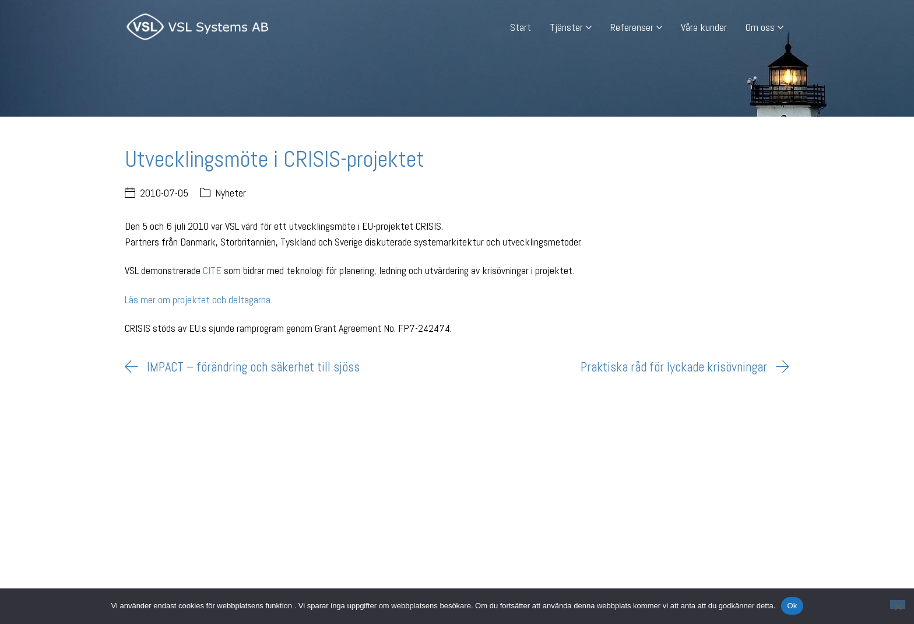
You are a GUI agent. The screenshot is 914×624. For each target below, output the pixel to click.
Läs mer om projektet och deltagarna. (198, 299)
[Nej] (897, 604)
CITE (212, 270)
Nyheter (230, 192)
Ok (792, 605)
